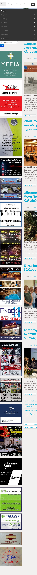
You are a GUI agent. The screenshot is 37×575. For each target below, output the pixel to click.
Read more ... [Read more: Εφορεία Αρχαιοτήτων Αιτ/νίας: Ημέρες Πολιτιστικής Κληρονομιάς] (30, 116)
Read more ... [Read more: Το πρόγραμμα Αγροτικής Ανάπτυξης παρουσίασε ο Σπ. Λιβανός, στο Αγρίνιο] (30, 394)
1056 (26, 427)
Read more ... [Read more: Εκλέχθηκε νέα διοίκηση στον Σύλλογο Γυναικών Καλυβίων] (30, 322)
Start (26, 424)
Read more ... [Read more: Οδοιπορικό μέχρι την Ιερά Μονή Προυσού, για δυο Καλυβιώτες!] (30, 258)
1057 (31, 427)
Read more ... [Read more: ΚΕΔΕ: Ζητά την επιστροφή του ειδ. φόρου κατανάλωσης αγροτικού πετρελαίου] (30, 185)
